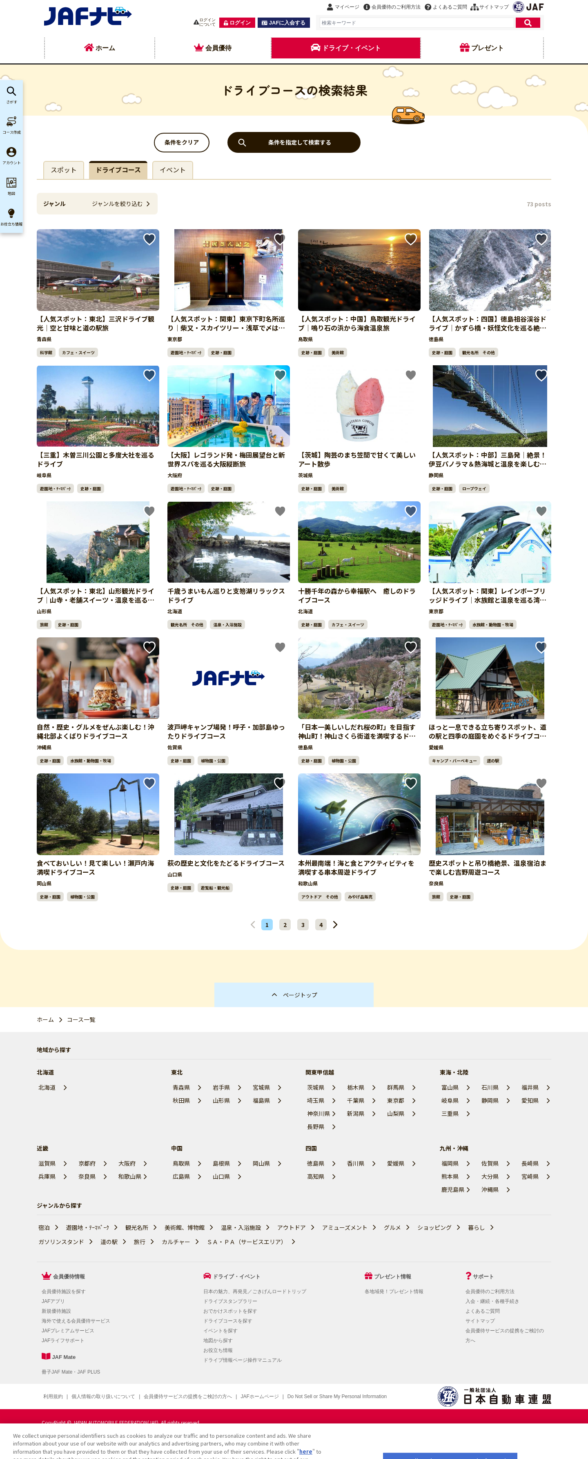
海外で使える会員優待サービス (76, 1321)
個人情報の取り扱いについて (103, 1396)
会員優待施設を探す (64, 1291)
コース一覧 (81, 1019)
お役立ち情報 (218, 1350)
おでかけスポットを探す (230, 1311)
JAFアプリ (53, 1301)
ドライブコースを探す (227, 1321)
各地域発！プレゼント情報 (394, 1291)
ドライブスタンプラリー (230, 1301)
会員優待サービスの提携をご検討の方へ (188, 1396)
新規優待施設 (56, 1311)
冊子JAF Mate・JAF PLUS (71, 1372)
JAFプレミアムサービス (68, 1331)
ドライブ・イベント (237, 1277)
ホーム (45, 1019)
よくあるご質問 (483, 1311)
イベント (173, 169)
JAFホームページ (259, 1396)
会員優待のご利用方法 (490, 1291)
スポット (64, 169)
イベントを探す (220, 1331)
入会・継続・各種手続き (492, 1301)
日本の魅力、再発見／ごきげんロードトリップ (254, 1291)
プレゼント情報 (392, 1277)
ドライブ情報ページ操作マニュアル (242, 1360)
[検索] (528, 23)
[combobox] (417, 23)
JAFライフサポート (63, 1340)
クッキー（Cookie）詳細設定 (319, 1396)
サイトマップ (480, 1321)
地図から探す (218, 1340)
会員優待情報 (69, 1277)
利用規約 (53, 1396)
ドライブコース (118, 169)
